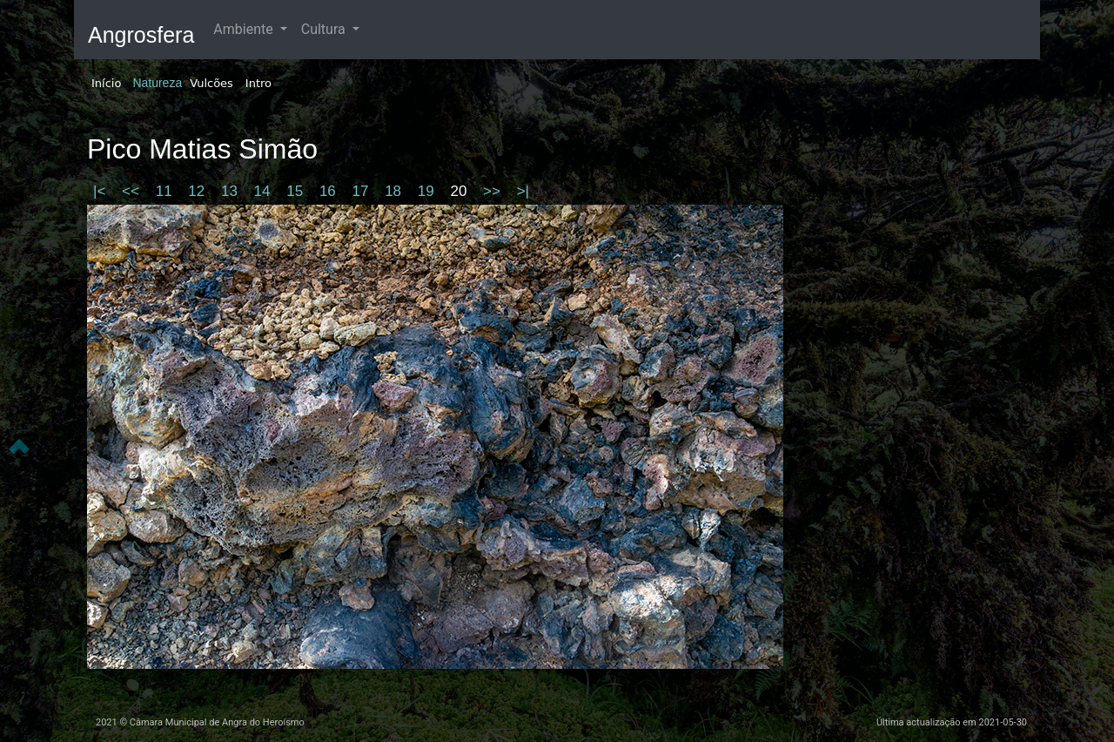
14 (264, 191)
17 (362, 191)
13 (231, 191)
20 (460, 191)
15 (296, 191)
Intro (258, 83)
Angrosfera (141, 35)
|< (101, 191)
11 (166, 191)
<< (133, 191)
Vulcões (211, 83)
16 (329, 191)
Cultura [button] (325, 29)
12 (198, 191)
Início (106, 83)
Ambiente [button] (244, 29)
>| (523, 191)
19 (428, 191)
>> (494, 191)
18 (395, 191)
